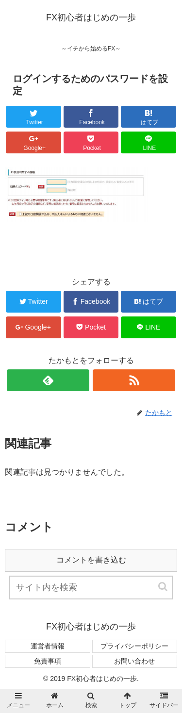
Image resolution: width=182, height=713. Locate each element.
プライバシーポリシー (134, 646)
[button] (163, 586)
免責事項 (47, 661)
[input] (91, 587)
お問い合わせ (134, 661)
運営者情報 (48, 646)
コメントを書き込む (91, 560)
